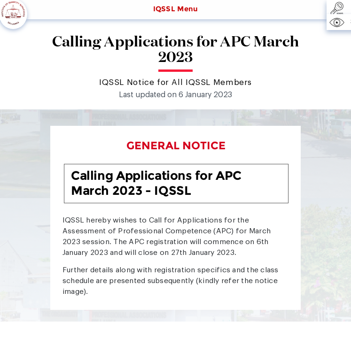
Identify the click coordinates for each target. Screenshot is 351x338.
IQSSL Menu (175, 9)
